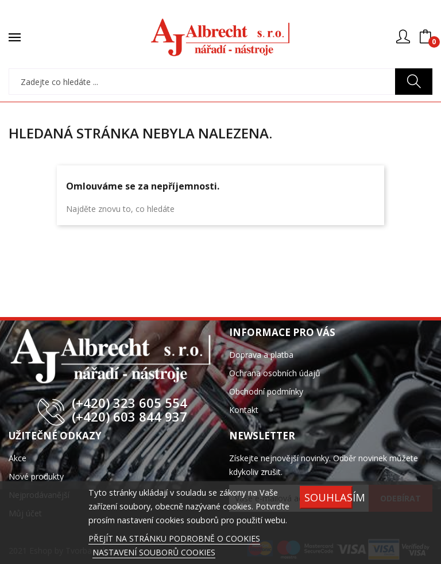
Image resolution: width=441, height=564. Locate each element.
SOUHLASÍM (328, 497)
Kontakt (243, 409)
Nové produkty (36, 476)
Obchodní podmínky (266, 391)
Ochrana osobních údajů (274, 373)
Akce (17, 458)
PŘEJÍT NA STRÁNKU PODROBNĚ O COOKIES (174, 538)
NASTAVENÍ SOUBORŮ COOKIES (153, 552)
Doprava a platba (261, 354)
